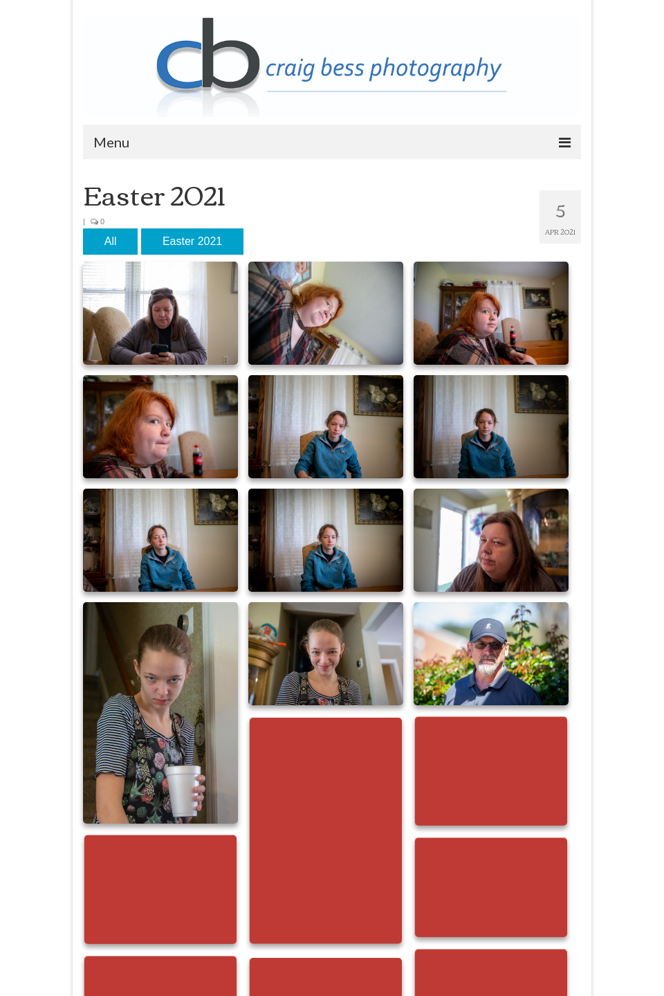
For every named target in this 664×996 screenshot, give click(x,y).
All (110, 241)
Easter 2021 (192, 241)
